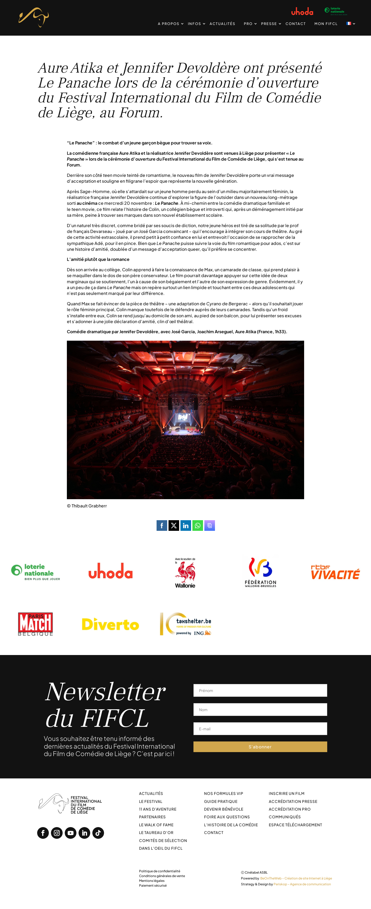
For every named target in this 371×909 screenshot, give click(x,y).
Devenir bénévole (223, 809)
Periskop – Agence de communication (302, 884)
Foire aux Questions (227, 816)
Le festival (150, 801)
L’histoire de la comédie (231, 824)
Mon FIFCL (326, 24)
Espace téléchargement (295, 824)
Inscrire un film (287, 793)
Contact (296, 24)
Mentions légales (152, 881)
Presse (269, 24)
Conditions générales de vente (162, 876)
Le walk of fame (156, 824)
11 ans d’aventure (157, 809)
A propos (168, 24)
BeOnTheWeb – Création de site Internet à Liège (296, 878)
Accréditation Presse (293, 801)
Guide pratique (221, 801)
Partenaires (152, 816)
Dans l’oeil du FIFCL (161, 848)
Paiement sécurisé (153, 885)
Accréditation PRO (290, 809)
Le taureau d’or (156, 832)
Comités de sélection (163, 840)
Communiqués (285, 816)
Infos (194, 24)
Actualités (222, 24)
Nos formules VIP (223, 793)
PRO (248, 24)
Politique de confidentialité (159, 871)
